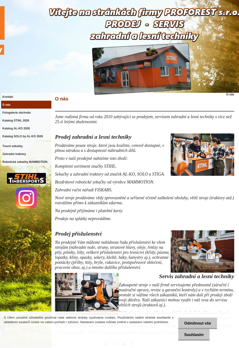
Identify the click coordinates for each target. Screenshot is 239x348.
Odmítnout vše (197, 323)
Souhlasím (194, 335)
